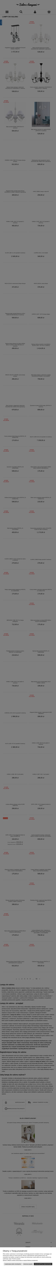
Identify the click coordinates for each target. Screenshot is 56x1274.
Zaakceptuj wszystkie (43, 1264)
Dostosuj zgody (27, 1264)
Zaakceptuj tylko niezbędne (13, 1264)
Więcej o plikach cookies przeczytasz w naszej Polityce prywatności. (20, 1260)
